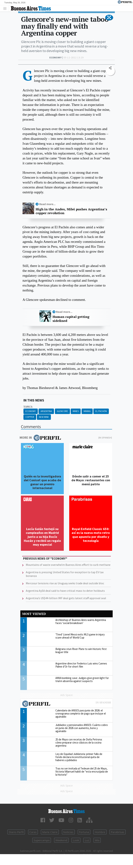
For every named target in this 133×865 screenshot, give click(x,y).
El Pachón (101, 411)
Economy (30, 411)
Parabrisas (117, 832)
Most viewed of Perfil (66, 704)
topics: (28, 406)
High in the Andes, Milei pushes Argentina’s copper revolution (71, 211)
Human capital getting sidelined (71, 319)
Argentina (46, 411)
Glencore (62, 411)
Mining (87, 411)
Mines (76, 411)
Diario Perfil (16, 832)
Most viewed (34, 614)
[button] (109, 17)
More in (40, 438)
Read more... (47, 204)
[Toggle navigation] (6, 8)
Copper (29, 417)
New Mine (44, 417)
